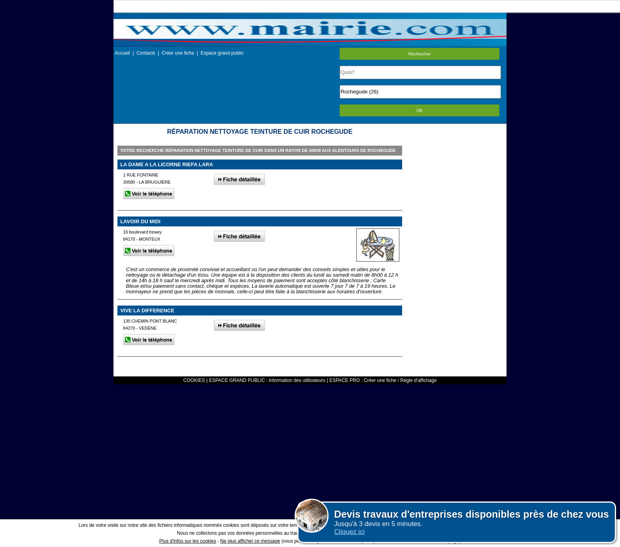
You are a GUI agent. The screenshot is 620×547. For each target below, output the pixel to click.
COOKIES (194, 380)
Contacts (145, 53)
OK (419, 110)
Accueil (122, 53)
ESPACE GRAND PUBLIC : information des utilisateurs (267, 380)
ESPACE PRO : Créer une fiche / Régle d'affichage (383, 380)
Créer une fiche (178, 53)
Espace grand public (222, 53)
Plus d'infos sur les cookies (187, 541)
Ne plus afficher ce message (250, 541)
